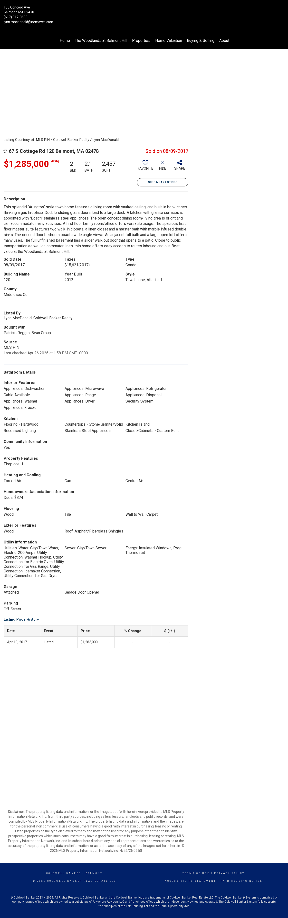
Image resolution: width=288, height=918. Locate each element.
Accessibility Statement (190, 881)
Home (65, 40)
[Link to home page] (144, 10)
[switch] (145, 167)
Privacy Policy (229, 873)
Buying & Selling (200, 40)
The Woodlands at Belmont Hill (101, 40)
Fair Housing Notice (241, 881)
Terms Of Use (196, 873)
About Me (227, 40)
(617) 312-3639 (16, 17)
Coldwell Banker (63, 873)
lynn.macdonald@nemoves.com (28, 22)
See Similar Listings (162, 182)
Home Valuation (168, 40)
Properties (141, 40)
